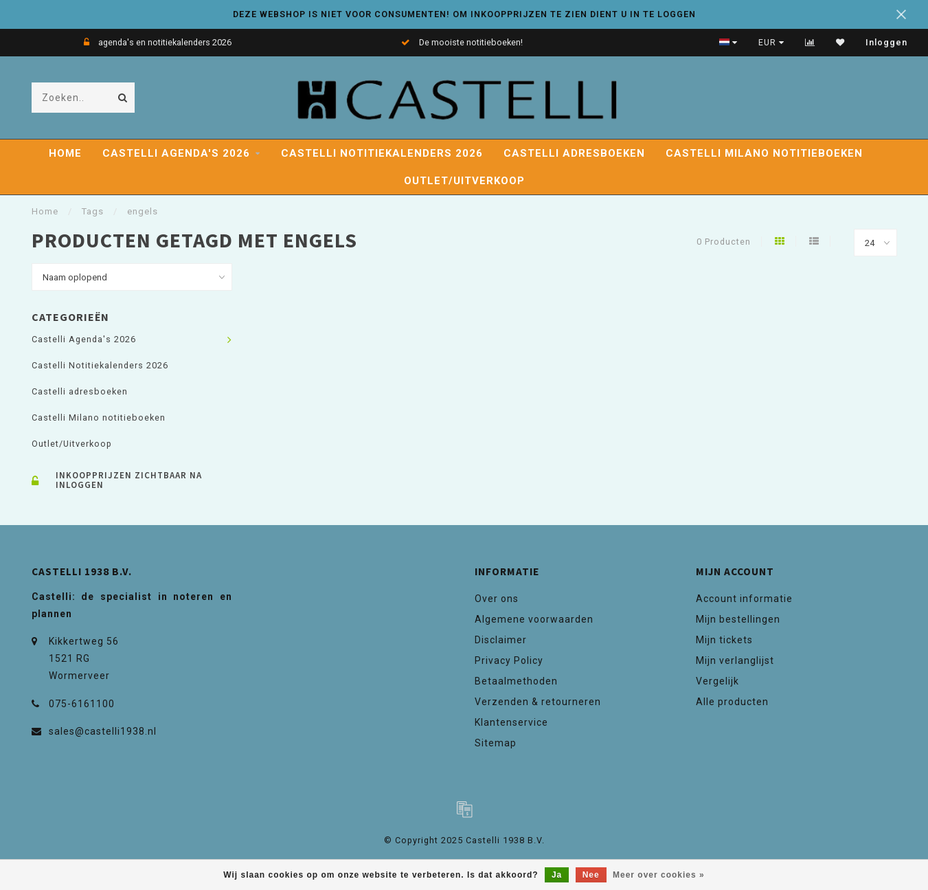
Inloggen (886, 42)
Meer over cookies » (659, 875)
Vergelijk (717, 681)
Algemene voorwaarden (534, 619)
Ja (557, 875)
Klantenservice (511, 722)
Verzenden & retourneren (538, 701)
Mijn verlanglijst (735, 660)
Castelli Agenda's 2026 (176, 153)
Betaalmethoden (516, 681)
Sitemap (496, 742)
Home (65, 153)
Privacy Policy (509, 660)
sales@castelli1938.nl (103, 731)
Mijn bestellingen (738, 619)
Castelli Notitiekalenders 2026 (382, 153)
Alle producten (732, 701)
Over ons (497, 598)
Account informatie (744, 598)
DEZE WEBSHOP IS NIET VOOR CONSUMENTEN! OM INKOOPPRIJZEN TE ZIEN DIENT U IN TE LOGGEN (464, 14)
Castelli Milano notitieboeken (764, 153)
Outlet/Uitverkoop (464, 181)
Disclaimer (501, 639)
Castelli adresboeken (574, 153)
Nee (591, 875)
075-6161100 (82, 703)
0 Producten (724, 241)
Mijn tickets (724, 639)
